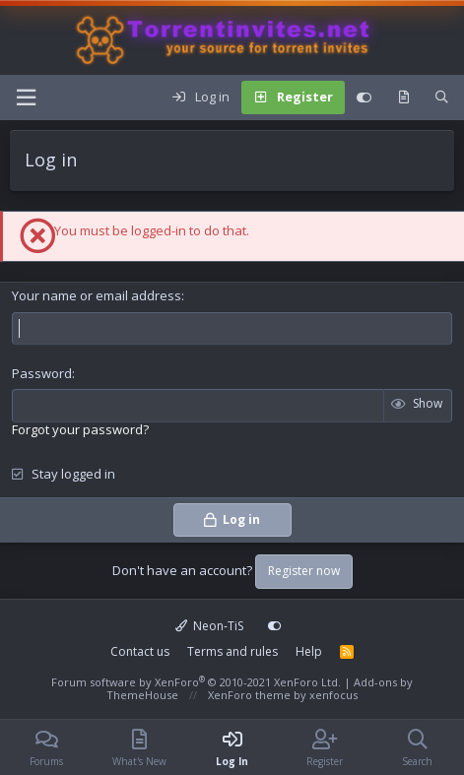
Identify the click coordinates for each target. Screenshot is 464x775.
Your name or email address (96, 295)
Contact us (139, 651)
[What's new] (403, 97)
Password (42, 373)
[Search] (442, 97)
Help (309, 651)
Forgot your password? (80, 429)
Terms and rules (232, 651)
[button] (25, 97)
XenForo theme (249, 694)
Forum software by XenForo (196, 682)
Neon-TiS (209, 625)
